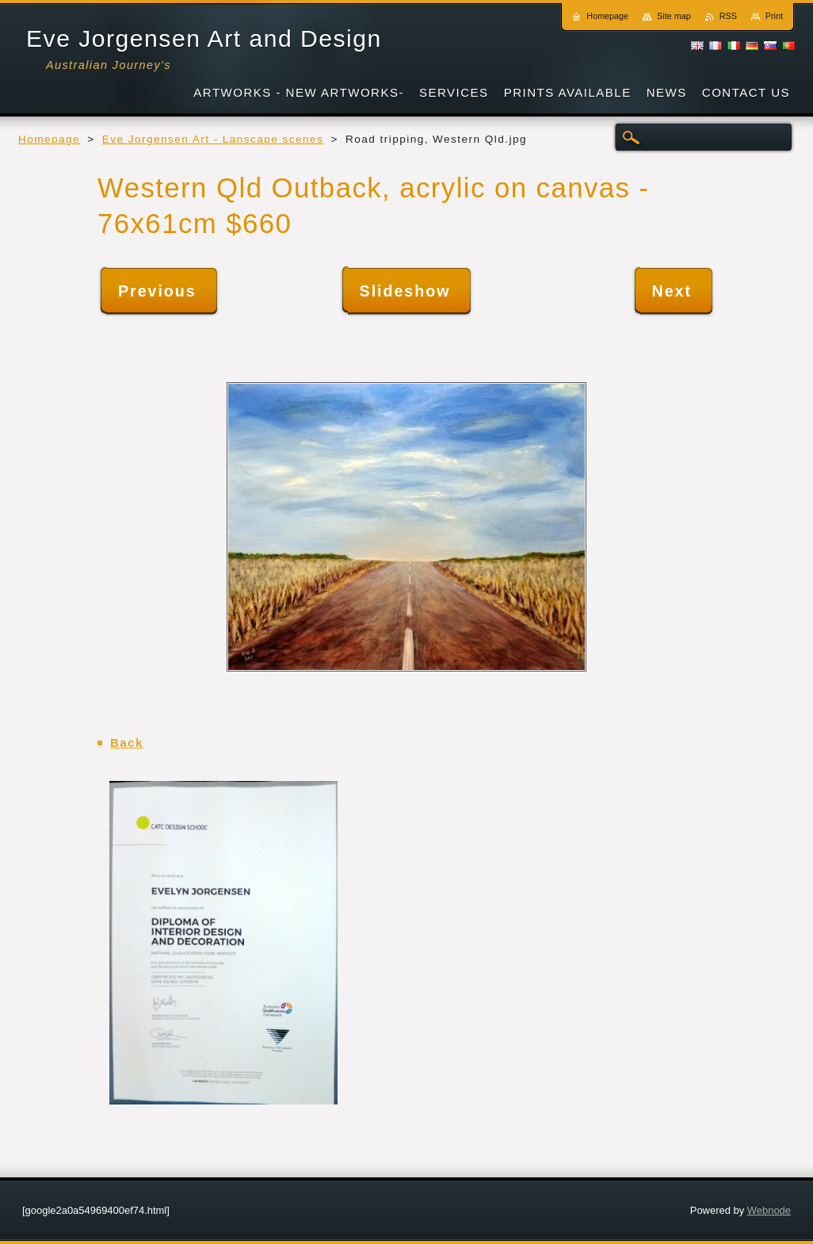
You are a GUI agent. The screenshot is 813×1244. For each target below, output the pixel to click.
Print (774, 16)
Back (126, 742)
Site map (674, 16)
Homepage (49, 139)
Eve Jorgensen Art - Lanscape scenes (212, 139)
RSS (728, 16)
